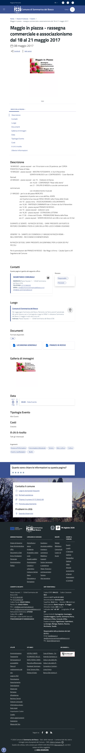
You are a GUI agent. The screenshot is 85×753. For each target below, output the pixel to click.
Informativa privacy (16, 705)
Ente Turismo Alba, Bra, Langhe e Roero (40, 669)
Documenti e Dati (16, 552)
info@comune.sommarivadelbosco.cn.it (31, 287)
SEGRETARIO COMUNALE (24, 277)
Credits (12, 714)
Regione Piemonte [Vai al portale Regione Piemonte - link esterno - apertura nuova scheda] (15, 3)
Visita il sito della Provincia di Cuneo (55, 663)
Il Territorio (69, 551)
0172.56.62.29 (18, 599)
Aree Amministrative (17, 546)
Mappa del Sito (15, 724)
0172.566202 (26, 285)
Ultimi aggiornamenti (17, 718)
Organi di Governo (16, 543)
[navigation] (4, 9)
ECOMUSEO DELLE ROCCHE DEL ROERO (41, 656)
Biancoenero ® (59, 745)
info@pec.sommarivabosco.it (22, 290)
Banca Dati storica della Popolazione (55, 672)
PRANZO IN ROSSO (58, 345)
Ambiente (30, 549)
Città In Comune (55, 742)
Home (12, 19)
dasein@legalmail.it (53, 641)
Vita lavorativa (45, 578)
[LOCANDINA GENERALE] (14, 345)
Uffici (12, 549)
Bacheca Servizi (15, 698)
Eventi (32, 19)
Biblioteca (58, 546)
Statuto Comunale (16, 701)
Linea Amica (47, 669)
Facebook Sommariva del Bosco (37, 666)
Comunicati (58, 549)
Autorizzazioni (31, 562)
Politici (12, 565)
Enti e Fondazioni (16, 556)
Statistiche (13, 721)
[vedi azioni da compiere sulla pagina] (26, 51)
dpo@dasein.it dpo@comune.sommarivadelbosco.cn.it (57, 637)
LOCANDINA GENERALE (27, 345)
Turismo (43, 575)
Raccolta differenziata (34, 663)
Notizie (57, 543)
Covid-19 (58, 552)
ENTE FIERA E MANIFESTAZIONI (38, 660)
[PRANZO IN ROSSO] (47, 345)
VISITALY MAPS (32, 653)
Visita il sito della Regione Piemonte (55, 660)
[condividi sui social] (15, 51)
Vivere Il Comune (22, 19)
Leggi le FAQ (14, 676)
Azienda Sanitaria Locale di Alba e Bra (55, 656)
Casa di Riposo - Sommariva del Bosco (56, 653)
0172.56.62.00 (18, 597)
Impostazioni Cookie (16, 711)
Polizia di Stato (32, 672)
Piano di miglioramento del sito (16, 669)
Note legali (13, 708)
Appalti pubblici (32, 559)
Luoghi (68, 548)
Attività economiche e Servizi (70, 570)
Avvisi (57, 556)
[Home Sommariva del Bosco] (34, 9)
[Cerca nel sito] (72, 9)
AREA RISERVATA (41, 750)
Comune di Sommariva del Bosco (25, 308)
